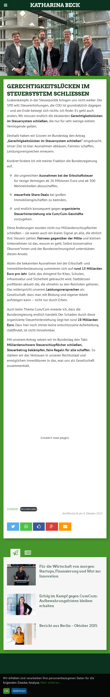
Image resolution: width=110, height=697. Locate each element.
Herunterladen (28, 509)
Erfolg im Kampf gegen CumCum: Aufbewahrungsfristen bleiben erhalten (68, 601)
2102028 (12, 509)
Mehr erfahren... (51, 683)
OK (6, 691)
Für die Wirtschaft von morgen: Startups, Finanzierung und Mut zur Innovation (70, 571)
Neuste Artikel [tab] (15, 553)
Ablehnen (19, 691)
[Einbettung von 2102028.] (55, 438)
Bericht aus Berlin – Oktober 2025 (68, 626)
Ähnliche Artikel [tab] (27, 553)
